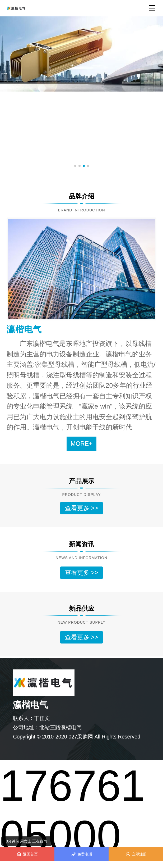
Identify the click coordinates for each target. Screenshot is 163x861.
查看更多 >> (81, 508)
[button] (75, 166)
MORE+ (81, 443)
